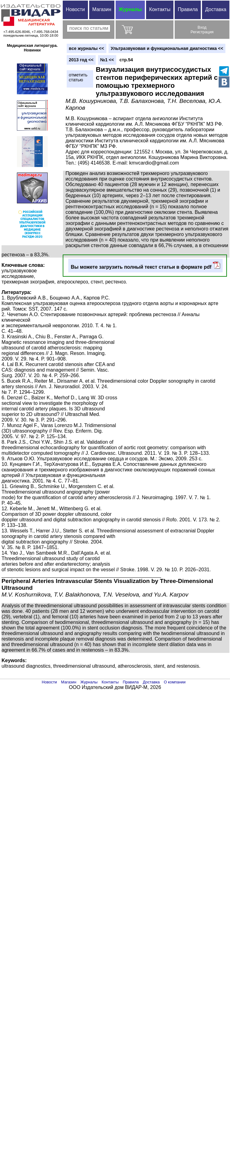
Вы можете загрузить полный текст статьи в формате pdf (145, 265)
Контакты (159, 9)
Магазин (101, 9)
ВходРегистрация (202, 29)
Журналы (130, 9)
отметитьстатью (78, 77)
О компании (175, 682)
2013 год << (81, 59)
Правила (188, 9)
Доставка (215, 9)
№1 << (107, 59)
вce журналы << (86, 48)
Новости (75, 9)
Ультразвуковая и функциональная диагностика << (167, 48)
